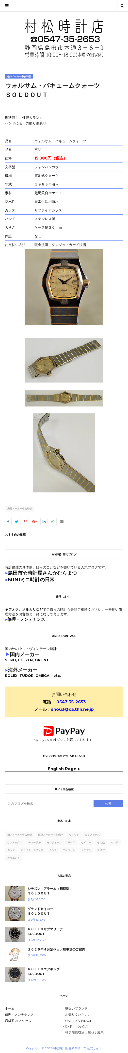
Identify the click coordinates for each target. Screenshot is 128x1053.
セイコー (86, 842)
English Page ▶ (64, 768)
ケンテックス (14, 842)
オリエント (13, 857)
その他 (101, 842)
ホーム (10, 1008)
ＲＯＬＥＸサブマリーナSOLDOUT (45, 931)
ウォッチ (74, 834)
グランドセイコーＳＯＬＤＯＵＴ (40, 911)
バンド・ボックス (75, 1026)
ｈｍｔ (71, 842)
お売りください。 (78, 1014)
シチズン (86, 850)
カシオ (11, 850)
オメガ (101, 850)
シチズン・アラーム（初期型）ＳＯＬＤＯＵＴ (50, 891)
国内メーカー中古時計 (19, 834)
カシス (53, 850)
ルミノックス (92, 834)
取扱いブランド (76, 1008)
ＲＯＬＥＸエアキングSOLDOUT (44, 971)
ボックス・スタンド (32, 850)
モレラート (69, 850)
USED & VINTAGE (78, 1021)
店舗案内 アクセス (18, 1021)
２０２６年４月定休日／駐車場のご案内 (56, 949)
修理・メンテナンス (19, 1014)
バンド (114, 842)
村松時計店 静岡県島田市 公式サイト (77, 1048)
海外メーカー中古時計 (19, 508)
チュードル (34, 842)
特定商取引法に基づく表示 (84, 1032)
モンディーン (54, 842)
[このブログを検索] (49, 803)
